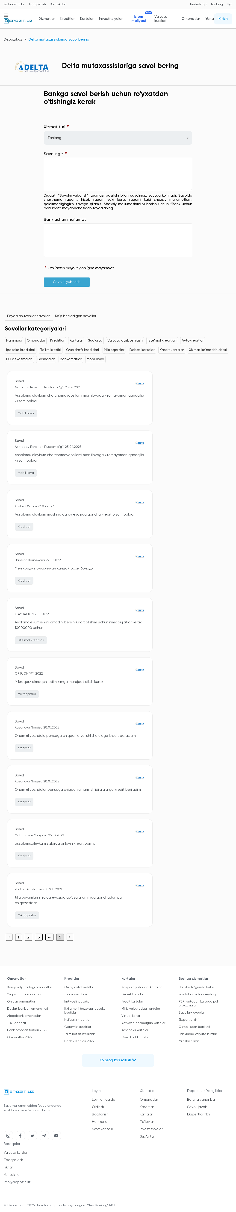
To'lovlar (147, 1122)
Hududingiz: (199, 4)
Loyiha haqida (103, 1099)
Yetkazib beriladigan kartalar (143, 1023)
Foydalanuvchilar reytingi (197, 994)
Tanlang (216, 4)
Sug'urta (95, 340)
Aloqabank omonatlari (24, 1015)
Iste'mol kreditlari (162, 340)
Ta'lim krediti (50, 350)
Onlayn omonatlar (21, 1001)
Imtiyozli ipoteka (76, 1001)
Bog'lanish (100, 1114)
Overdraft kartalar (135, 1037)
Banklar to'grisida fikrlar (196, 987)
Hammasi (14, 340)
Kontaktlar (58, 4)
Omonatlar (191, 19)
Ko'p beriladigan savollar (75, 316)
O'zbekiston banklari (194, 1027)
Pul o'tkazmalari (19, 359)
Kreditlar (67, 19)
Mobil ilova (95, 359)
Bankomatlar (71, 359)
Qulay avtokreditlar (79, 987)
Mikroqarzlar (114, 350)
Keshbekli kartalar (134, 1030)
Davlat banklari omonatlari (27, 1008)
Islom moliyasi (140, 19)
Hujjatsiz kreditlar (77, 1019)
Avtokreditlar (193, 340)
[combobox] (118, 138)
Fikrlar (8, 1167)
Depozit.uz (13, 39)
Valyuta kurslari (160, 19)
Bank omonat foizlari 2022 (27, 1030)
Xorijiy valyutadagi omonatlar (29, 987)
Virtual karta (130, 1015)
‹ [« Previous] (9, 937)
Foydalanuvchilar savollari (28, 316)
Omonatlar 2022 (19, 1037)
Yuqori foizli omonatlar (24, 994)
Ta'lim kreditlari (75, 994)
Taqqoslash (37, 4)
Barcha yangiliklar (201, 1099)
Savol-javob (197, 1107)
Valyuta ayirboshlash (125, 340)
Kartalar (87, 19)
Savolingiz (55, 154)
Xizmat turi (56, 127)
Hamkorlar (100, 1122)
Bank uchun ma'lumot (65, 220)
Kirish (223, 19)
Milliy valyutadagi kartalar (140, 1008)
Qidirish (98, 1107)
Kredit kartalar (172, 350)
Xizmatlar (47, 19)
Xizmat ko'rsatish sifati (208, 350)
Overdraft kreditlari (82, 350)
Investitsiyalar (111, 19)
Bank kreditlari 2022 (79, 1041)
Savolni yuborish (66, 282)
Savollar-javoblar (192, 1012)
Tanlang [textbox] (54, 138)
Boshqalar (46, 359)
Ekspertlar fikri (189, 1019)
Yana (210, 19)
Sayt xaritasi (102, 1129)
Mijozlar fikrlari (189, 1041)
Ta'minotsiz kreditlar (79, 1034)
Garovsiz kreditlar (77, 1027)
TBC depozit (16, 1023)
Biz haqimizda (14, 4)
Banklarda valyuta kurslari (198, 1034)
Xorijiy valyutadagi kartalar (141, 987)
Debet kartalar (142, 350)
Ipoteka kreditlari (20, 350)
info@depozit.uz (17, 1182)
